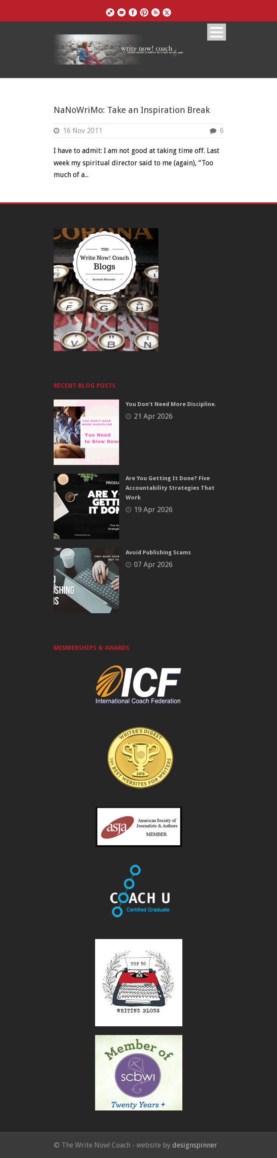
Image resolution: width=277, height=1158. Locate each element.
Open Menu (216, 32)
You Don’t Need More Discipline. (171, 404)
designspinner (194, 1145)
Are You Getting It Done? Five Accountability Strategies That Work (170, 488)
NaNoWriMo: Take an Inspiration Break (132, 110)
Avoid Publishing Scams (158, 552)
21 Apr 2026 (153, 416)
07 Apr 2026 (153, 564)
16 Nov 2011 (83, 130)
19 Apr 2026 (153, 510)
